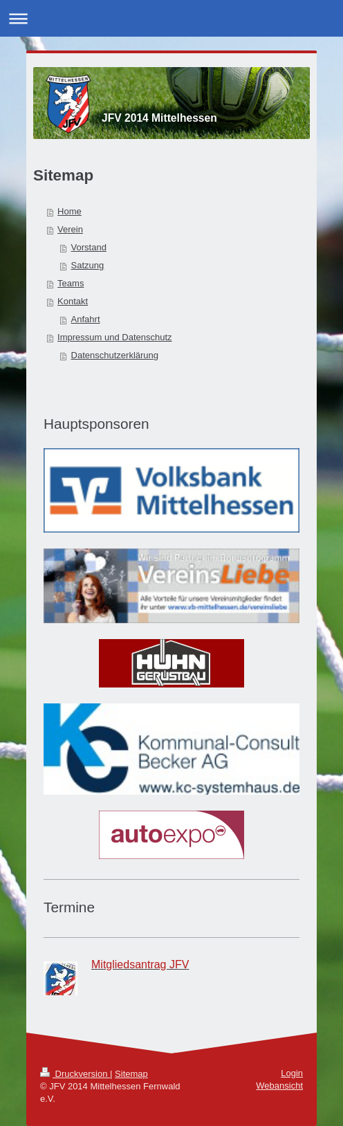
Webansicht (279, 1085)
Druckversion (75, 1074)
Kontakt (72, 301)
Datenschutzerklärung (114, 355)
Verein (70, 229)
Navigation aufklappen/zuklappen (171, 18)
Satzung (87, 265)
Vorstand (88, 247)
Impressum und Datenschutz (114, 337)
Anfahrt (85, 319)
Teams (70, 283)
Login (292, 1073)
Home (69, 211)
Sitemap (131, 1074)
